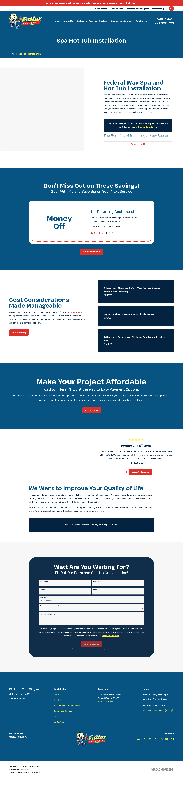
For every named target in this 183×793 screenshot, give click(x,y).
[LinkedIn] (161, 745)
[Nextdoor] (172, 745)
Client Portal (100, 8)
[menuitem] (12, 778)
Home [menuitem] (57, 21)
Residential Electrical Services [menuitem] (92, 21)
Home (56, 701)
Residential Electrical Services (67, 712)
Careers (57, 722)
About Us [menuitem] (68, 21)
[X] (155, 745)
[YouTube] (166, 745)
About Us (58, 706)
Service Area (116, 8)
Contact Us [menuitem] (141, 21)
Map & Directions (105, 708)
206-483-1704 (164, 22)
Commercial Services (63, 717)
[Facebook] (144, 745)
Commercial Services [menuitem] (121, 21)
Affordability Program (138, 8)
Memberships (158, 8)
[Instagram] (150, 745)
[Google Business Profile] (138, 745)
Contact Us (59, 728)
